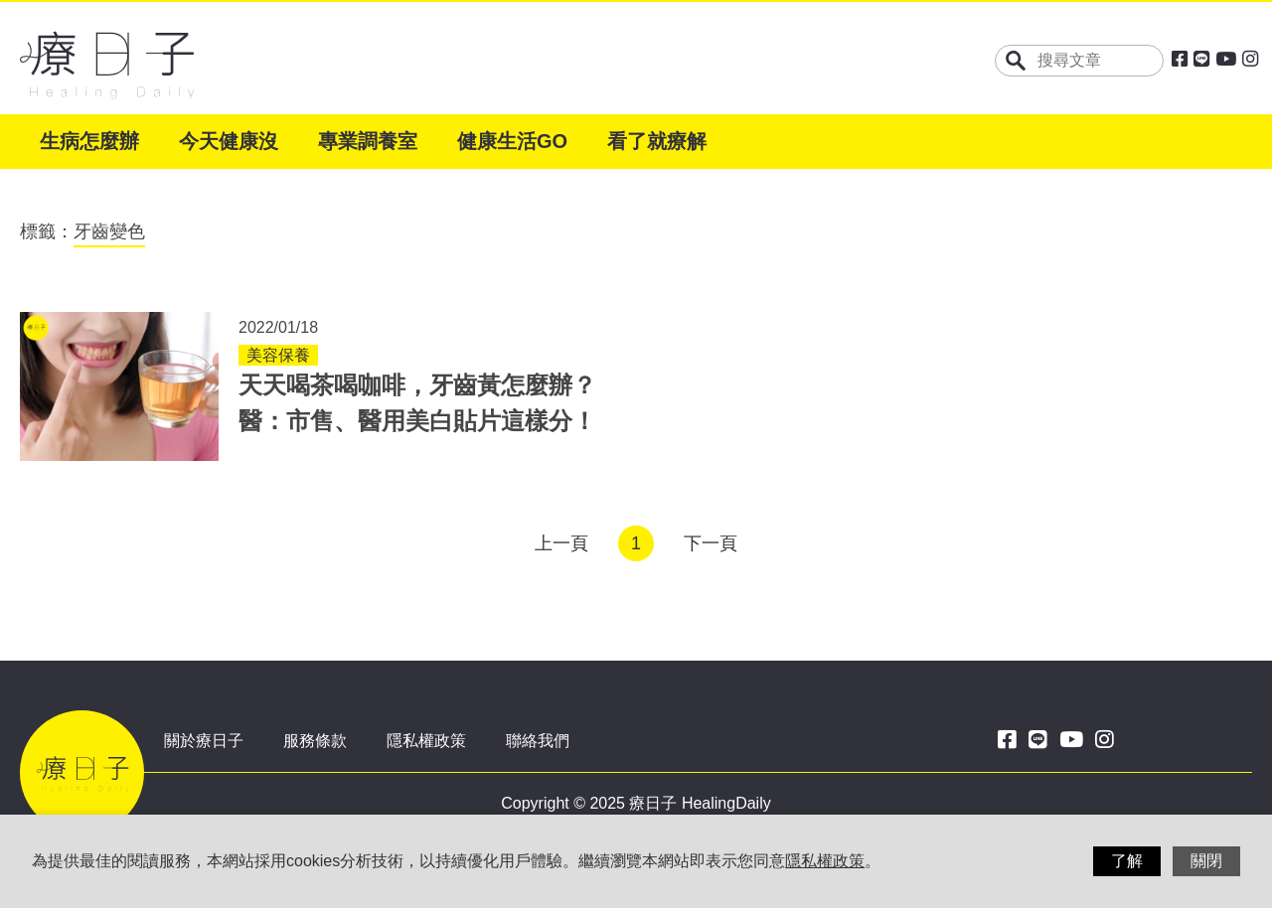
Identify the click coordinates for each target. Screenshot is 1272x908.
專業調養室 (367, 141)
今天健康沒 (228, 141)
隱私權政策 (426, 740)
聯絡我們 (537, 740)
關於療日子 (203, 740)
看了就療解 (657, 141)
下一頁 (710, 543)
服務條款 (315, 740)
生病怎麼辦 (89, 141)
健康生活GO (512, 141)
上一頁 (561, 543)
